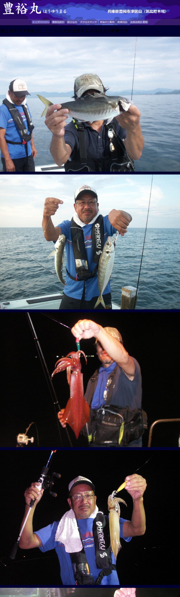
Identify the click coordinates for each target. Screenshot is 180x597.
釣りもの (72, 22)
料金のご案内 (107, 22)
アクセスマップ (88, 22)
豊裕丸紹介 (58, 22)
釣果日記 (122, 22)
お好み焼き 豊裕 (138, 22)
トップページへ (41, 22)
